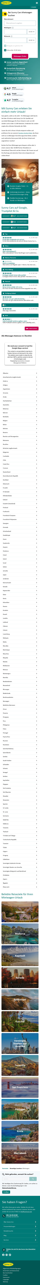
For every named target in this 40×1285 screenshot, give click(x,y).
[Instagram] (7, 1255)
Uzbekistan (20, 859)
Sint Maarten (20, 792)
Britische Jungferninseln (20, 448)
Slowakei (20, 796)
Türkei (20, 847)
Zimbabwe (20, 875)
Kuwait (20, 614)
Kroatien (20, 610)
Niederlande (20, 693)
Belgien (20, 420)
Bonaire (20, 432)
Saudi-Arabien (20, 760)
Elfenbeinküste (20, 495)
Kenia (20, 598)
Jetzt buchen (31, 328)
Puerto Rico (20, 737)
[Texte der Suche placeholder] (15, 1179)
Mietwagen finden (20, 56)
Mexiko (20, 661)
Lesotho (20, 618)
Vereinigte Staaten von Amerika (20, 867)
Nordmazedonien (20, 697)
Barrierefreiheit (7, 1273)
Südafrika (20, 820)
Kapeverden (20, 590)
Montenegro (20, 673)
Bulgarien (20, 452)
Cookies (5, 1275)
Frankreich (20, 511)
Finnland (20, 507)
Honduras (20, 551)
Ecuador (20, 488)
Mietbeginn (9, 27)
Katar (20, 594)
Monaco (20, 669)
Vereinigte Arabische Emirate (20, 863)
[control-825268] (15, 31)
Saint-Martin (20, 752)
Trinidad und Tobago (20, 835)
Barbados (20, 416)
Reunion (20, 740)
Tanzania (20, 827)
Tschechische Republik (20, 839)
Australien (20, 405)
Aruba (20, 397)
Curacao (20, 468)
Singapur (20, 784)
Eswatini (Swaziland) (20, 503)
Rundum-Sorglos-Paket (25, 133)
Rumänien (20, 744)
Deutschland (20, 472)
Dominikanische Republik (20, 476)
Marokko (20, 646)
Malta (20, 642)
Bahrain (20, 412)
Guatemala (20, 543)
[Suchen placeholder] (33, 1179)
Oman (20, 709)
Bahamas (20, 408)
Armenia (20, 393)
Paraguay (20, 717)
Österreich (20, 887)
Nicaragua (20, 689)
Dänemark (20, 484)
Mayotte (20, 657)
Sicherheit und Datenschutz (11, 1270)
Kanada (20, 586)
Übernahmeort (8, 19)
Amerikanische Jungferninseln (20, 377)
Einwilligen (6, 1192)
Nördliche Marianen (20, 705)
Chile (20, 460)
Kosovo (20, 606)
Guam (20, 539)
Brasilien (20, 444)
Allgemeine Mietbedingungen (12, 1268)
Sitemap (5, 1281)
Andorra (20, 381)
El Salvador (20, 491)
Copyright (6, 1279)
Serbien (20, 776)
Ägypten (20, 883)
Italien (20, 567)
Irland (20, 555)
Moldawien (20, 665)
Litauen (20, 630)
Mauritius (20, 654)
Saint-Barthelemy (20, 748)
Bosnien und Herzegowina (20, 436)
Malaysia (20, 638)
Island (20, 559)
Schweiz (20, 768)
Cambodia (20, 456)
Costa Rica (20, 464)
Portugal (20, 733)
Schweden (20, 764)
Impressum (6, 1277)
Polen (20, 729)
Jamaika (20, 571)
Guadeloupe (20, 535)
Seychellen (20, 780)
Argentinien (20, 389)
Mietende (8, 36)
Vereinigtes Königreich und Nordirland (20, 871)
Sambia (20, 756)
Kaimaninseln (20, 582)
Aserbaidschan (20, 401)
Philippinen (20, 725)
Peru (20, 721)
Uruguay (20, 855)
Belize (20, 424)
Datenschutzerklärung (9, 1188)
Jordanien (20, 578)
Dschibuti (20, 480)
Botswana (20, 440)
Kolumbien (20, 602)
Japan (20, 574)
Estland (20, 499)
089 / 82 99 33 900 (12, 1215)
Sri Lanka (20, 808)
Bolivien (20, 428)
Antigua (20, 385)
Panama (20, 713)
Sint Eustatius (20, 788)
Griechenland (20, 531)
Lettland (20, 622)
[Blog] (10, 1255)
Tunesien (20, 843)
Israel (20, 563)
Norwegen (20, 701)
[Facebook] (3, 1255)
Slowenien (20, 800)
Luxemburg (20, 634)
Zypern (20, 879)
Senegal (20, 772)
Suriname (20, 816)
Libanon (20, 626)
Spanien (20, 804)
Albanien (20, 373)
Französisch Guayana (20, 515)
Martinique (20, 650)
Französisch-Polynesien (20, 519)
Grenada (20, 527)
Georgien (20, 523)
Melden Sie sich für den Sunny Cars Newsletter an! (20, 1249)
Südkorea (20, 823)
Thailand (20, 831)
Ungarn (20, 851)
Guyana (20, 547)
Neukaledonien (20, 681)
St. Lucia (20, 812)
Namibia (20, 677)
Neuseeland (20, 685)
